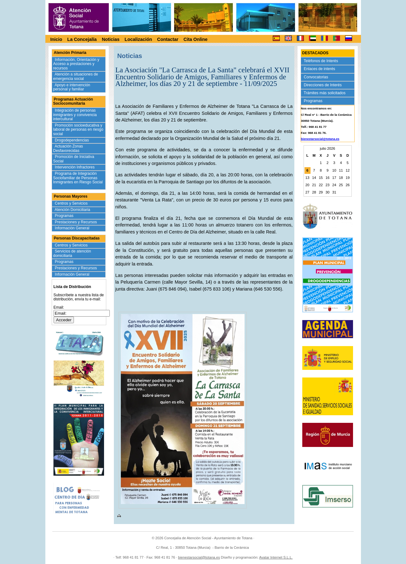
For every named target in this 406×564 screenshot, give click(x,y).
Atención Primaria (70, 52)
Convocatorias (317, 77)
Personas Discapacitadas (77, 238)
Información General (73, 228)
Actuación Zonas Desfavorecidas (68, 148)
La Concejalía (82, 39)
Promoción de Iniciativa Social (73, 158)
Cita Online (195, 39)
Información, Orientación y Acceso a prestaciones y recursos (76, 63)
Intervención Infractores (75, 167)
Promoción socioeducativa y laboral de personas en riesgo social (78, 129)
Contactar (167, 39)
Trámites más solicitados (325, 93)
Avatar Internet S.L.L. (276, 557)
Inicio (56, 39)
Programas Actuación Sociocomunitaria (73, 101)
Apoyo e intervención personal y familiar (71, 87)
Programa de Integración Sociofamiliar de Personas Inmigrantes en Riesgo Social (78, 180)
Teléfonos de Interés (321, 61)
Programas (65, 215)
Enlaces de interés (320, 69)
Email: (59, 307)
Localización (138, 39)
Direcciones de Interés (323, 85)
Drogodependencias (72, 140)
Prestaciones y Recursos (76, 222)
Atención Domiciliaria (73, 209)
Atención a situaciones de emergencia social (75, 76)
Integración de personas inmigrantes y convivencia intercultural (75, 114)
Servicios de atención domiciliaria (72, 253)
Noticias (111, 39)
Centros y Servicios (72, 203)
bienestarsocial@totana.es (320, 139)
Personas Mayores (71, 196)
